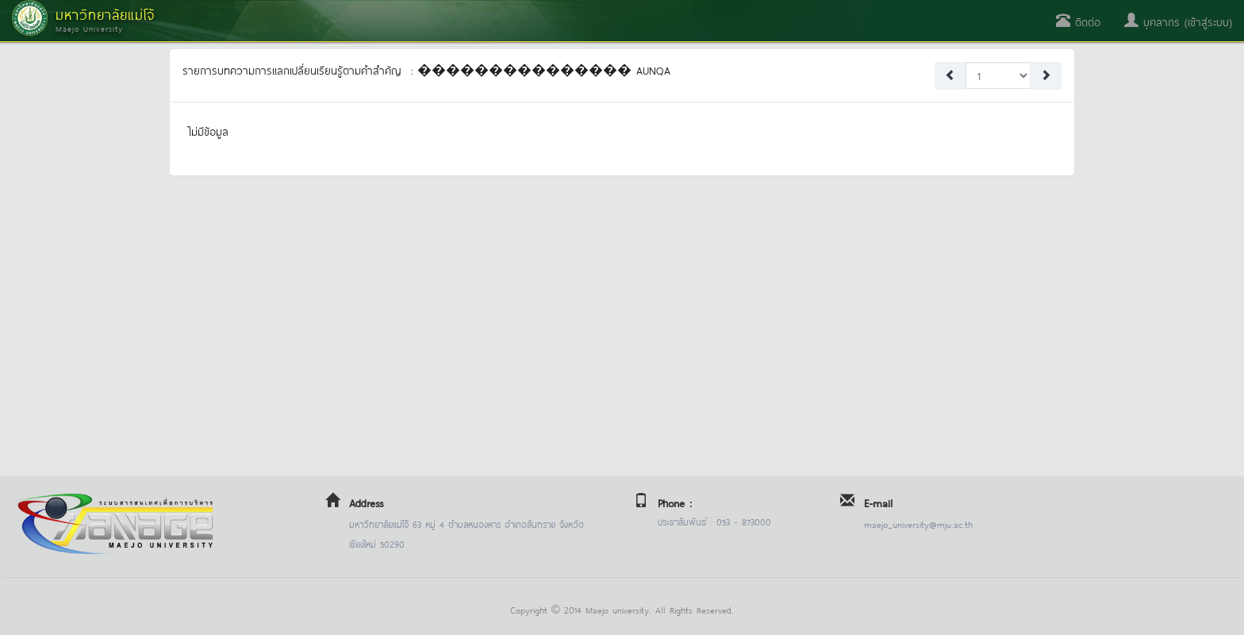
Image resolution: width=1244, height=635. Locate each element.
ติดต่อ (1078, 21)
